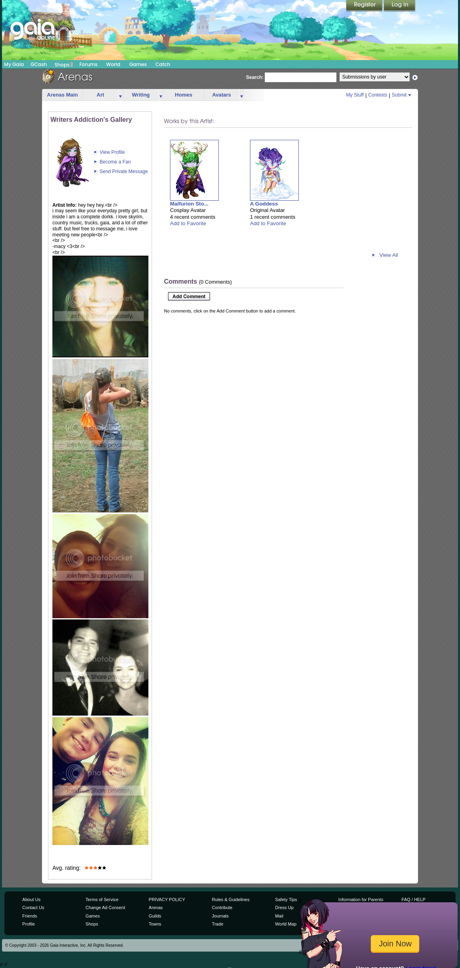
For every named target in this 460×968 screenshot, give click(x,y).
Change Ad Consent (105, 907)
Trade (217, 924)
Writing (141, 95)
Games (138, 64)
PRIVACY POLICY (167, 899)
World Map (285, 924)
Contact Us (33, 907)
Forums (88, 64)
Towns (155, 924)
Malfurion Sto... (189, 204)
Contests (377, 95)
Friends (29, 916)
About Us (31, 899)
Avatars (221, 95)
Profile (28, 924)
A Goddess (264, 204)
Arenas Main (62, 95)
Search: (255, 77)
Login (400, 6)
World (113, 64)
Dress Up (284, 907)
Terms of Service (102, 899)
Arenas (156, 907)
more (120, 95)
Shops (64, 64)
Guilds (155, 916)
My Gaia (14, 64)
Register (365, 6)
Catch (163, 64)
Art (100, 95)
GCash (39, 64)
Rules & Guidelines (231, 899)
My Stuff (355, 95)
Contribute (222, 907)
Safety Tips (286, 899)
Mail (279, 916)
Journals (220, 916)
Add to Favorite (188, 223)
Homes (183, 95)
